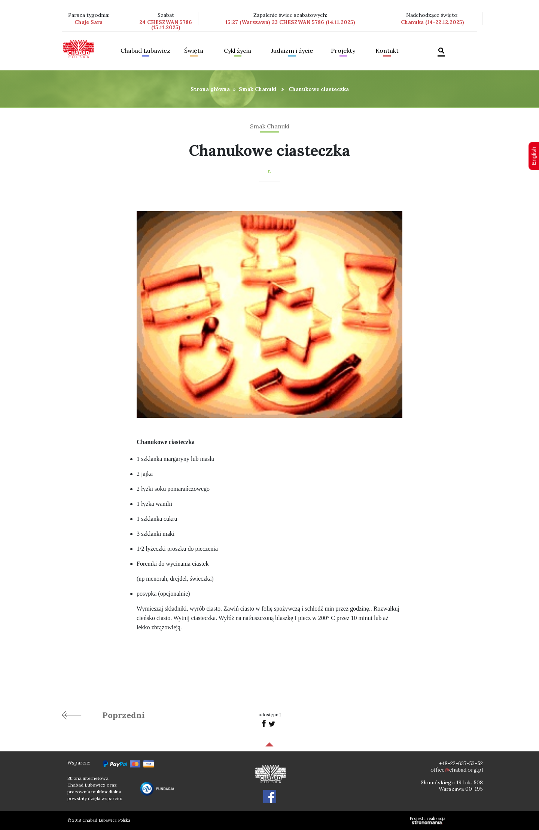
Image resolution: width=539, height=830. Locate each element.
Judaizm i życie (292, 51)
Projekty (343, 51)
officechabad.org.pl (456, 769)
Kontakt (387, 51)
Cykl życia (237, 51)
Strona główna (210, 89)
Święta (193, 51)
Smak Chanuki (258, 89)
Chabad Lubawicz (145, 51)
